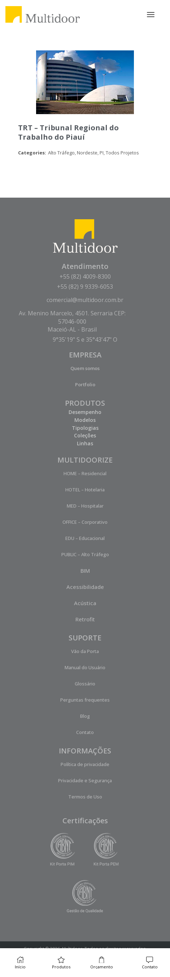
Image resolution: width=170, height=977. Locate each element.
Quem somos (85, 368)
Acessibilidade (85, 586)
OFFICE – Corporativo (85, 522)
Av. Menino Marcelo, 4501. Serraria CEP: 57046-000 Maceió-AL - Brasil (72, 321)
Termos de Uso (85, 796)
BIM (85, 570)
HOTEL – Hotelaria (85, 489)
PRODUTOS (85, 403)
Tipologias (85, 427)
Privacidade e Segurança (85, 780)
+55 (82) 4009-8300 (85, 276)
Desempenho (85, 412)
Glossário (85, 683)
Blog (85, 716)
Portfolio (85, 384)
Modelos (85, 420)
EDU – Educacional (85, 538)
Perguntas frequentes (85, 700)
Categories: (32, 152)
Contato (85, 732)
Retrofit (85, 619)
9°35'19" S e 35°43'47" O (85, 339)
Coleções (85, 435)
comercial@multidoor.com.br (85, 300)
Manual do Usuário (85, 667)
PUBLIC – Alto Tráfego (85, 554)
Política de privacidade (85, 764)
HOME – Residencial (85, 473)
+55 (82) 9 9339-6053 (85, 287)
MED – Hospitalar (85, 506)
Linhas (85, 443)
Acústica (85, 603)
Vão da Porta (85, 651)
